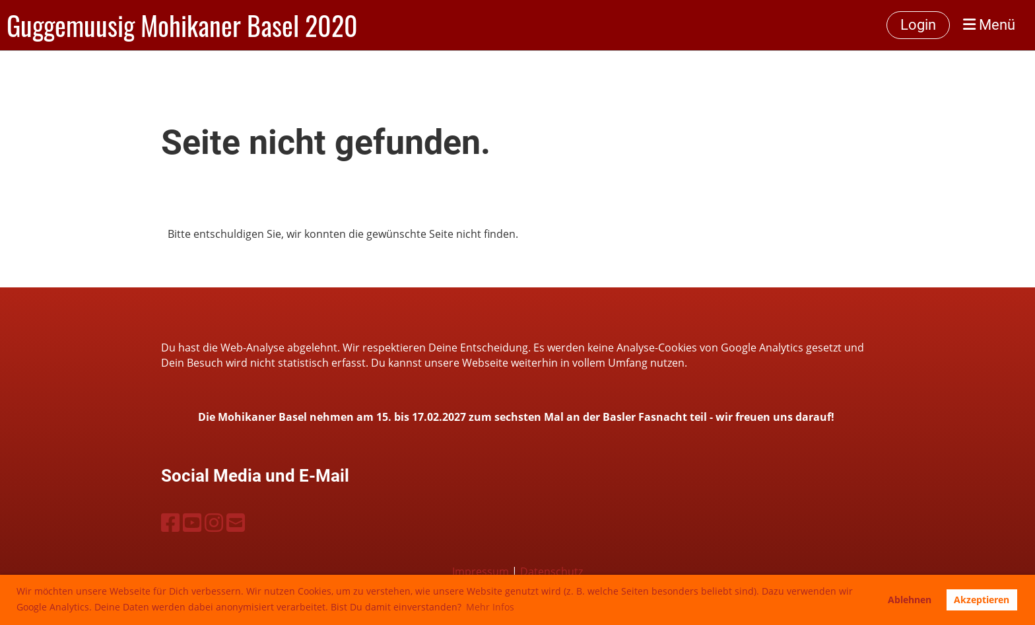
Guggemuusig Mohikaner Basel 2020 (182, 25)
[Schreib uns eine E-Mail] (235, 522)
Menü (989, 25)
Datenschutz (551, 571)
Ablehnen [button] (909, 599)
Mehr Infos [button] (490, 607)
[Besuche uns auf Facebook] (170, 522)
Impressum (480, 571)
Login (918, 25)
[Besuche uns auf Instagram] (214, 522)
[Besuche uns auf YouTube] (192, 522)
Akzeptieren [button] (981, 599)
